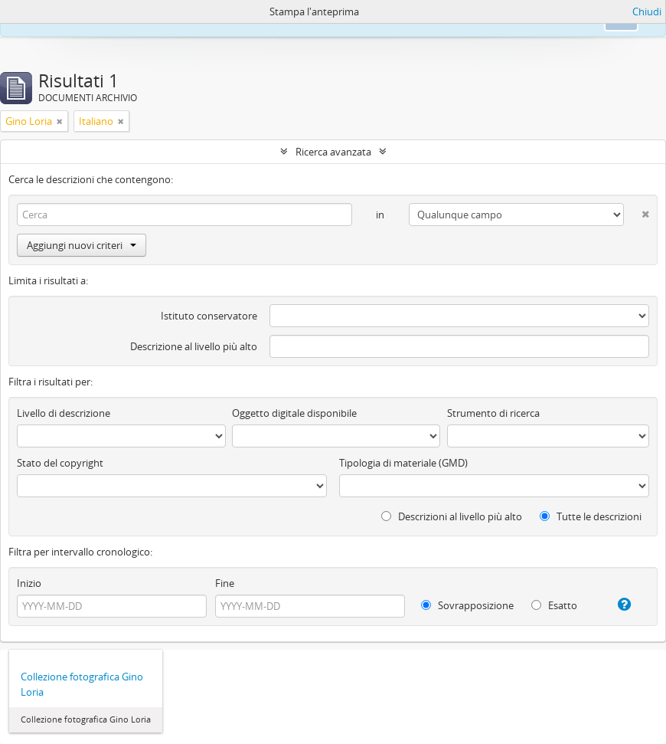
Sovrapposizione (467, 605)
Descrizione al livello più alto (193, 346)
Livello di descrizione (63, 413)
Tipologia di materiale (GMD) (403, 463)
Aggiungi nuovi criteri (81, 245)
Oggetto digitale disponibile (294, 413)
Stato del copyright (60, 463)
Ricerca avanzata (333, 152)
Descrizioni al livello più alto (451, 516)
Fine (224, 583)
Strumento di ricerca (493, 413)
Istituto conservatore (209, 316)
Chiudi (646, 11)
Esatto (554, 605)
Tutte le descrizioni (591, 516)
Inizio (29, 583)
